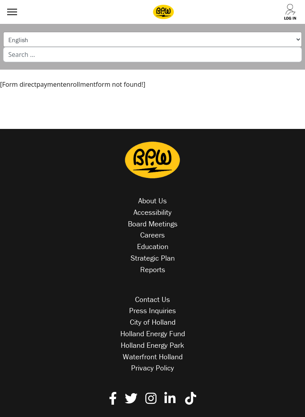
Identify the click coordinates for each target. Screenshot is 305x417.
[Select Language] (152, 39)
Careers (152, 235)
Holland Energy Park (152, 345)
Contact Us (152, 299)
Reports (152, 269)
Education (152, 246)
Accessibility (152, 212)
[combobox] (152, 54)
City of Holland (153, 322)
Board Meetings (153, 223)
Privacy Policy (152, 367)
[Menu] (10, 12)
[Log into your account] (290, 12)
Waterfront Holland (153, 356)
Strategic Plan (153, 258)
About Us (152, 200)
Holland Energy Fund (152, 333)
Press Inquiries (152, 310)
